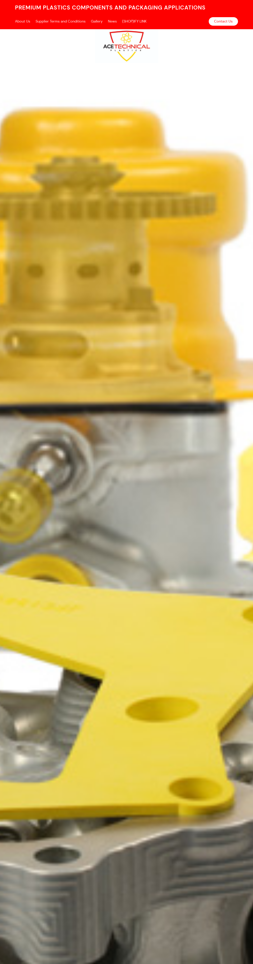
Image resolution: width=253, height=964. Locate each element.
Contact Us (223, 21)
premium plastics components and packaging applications (110, 7)
